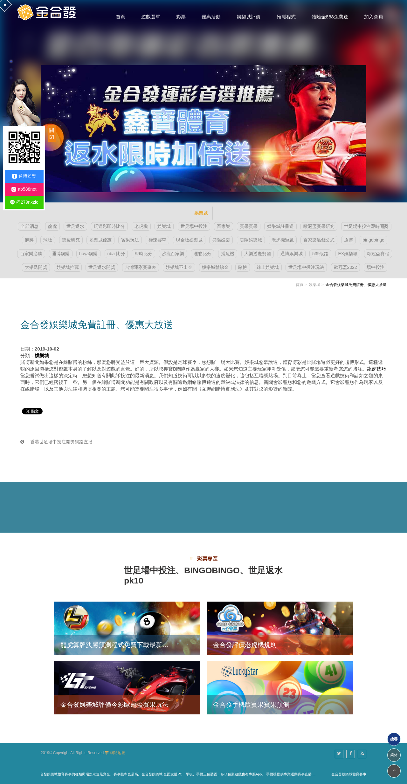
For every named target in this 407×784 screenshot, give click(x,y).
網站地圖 (117, 753)
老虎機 (141, 226)
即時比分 (143, 253)
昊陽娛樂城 (251, 239)
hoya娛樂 (88, 253)
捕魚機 (227, 253)
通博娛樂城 (291, 253)
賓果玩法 (130, 239)
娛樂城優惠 (100, 239)
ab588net (23, 189)
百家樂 (223, 226)
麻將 (29, 239)
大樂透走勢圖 (257, 253)
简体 (394, 755)
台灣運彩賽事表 (140, 267)
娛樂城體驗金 (215, 267)
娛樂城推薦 (68, 267)
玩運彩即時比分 (109, 226)
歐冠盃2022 (345, 267)
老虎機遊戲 (283, 239)
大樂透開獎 (36, 267)
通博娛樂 (61, 253)
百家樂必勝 (31, 253)
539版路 (320, 253)
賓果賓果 (249, 226)
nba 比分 (116, 253)
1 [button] (11, 61)
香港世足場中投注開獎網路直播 (56, 441)
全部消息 (29, 226)
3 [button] (11, 78)
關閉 (51, 133)
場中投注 (375, 267)
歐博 (242, 267)
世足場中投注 (194, 226)
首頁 (299, 285)
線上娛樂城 (268, 267)
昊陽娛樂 (221, 239)
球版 (47, 239)
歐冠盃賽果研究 (319, 226)
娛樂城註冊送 (280, 226)
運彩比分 (202, 253)
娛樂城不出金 (179, 267)
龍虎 (52, 226)
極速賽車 (157, 239)
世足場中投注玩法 (306, 267)
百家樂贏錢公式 (319, 239)
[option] (203, 101)
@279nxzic (24, 202)
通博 (348, 239)
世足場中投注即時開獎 (366, 226)
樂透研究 (71, 239)
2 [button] (11, 69)
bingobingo (373, 239)
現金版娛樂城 (189, 239)
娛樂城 (164, 226)
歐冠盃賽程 (378, 253)
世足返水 (75, 226)
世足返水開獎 (101, 267)
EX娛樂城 (348, 253)
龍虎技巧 (376, 369)
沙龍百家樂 (173, 253)
